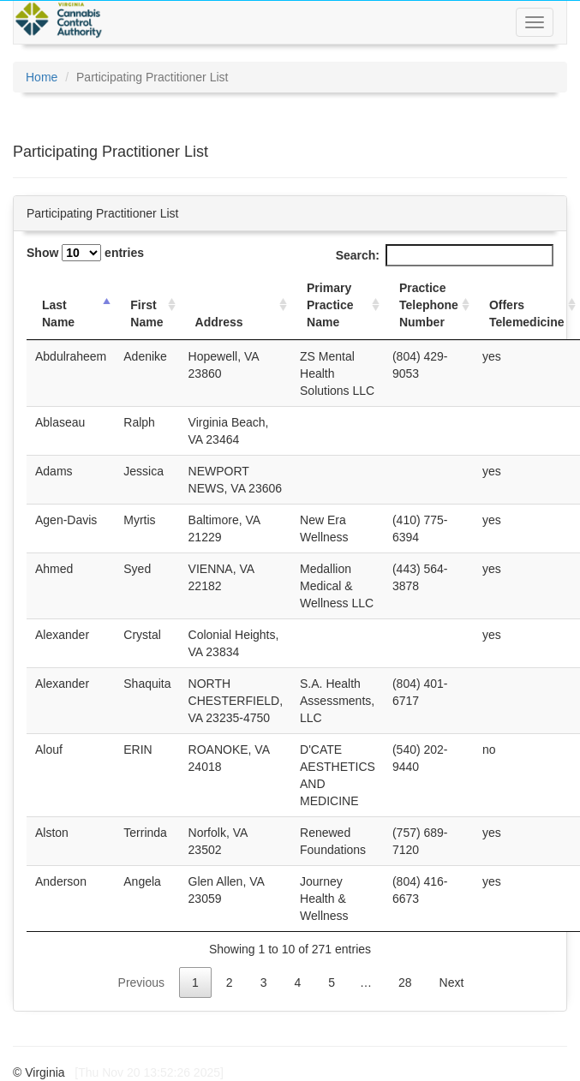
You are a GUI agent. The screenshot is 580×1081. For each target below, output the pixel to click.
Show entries (85, 252)
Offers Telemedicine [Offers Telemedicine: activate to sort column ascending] (527, 313)
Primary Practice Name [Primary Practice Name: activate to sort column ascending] (330, 305)
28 (405, 982)
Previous (141, 982)
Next (451, 982)
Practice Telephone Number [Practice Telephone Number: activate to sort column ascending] (428, 305)
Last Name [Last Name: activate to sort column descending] (58, 313)
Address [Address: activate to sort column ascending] (219, 322)
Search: (444, 255)
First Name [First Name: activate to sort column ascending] (146, 313)
